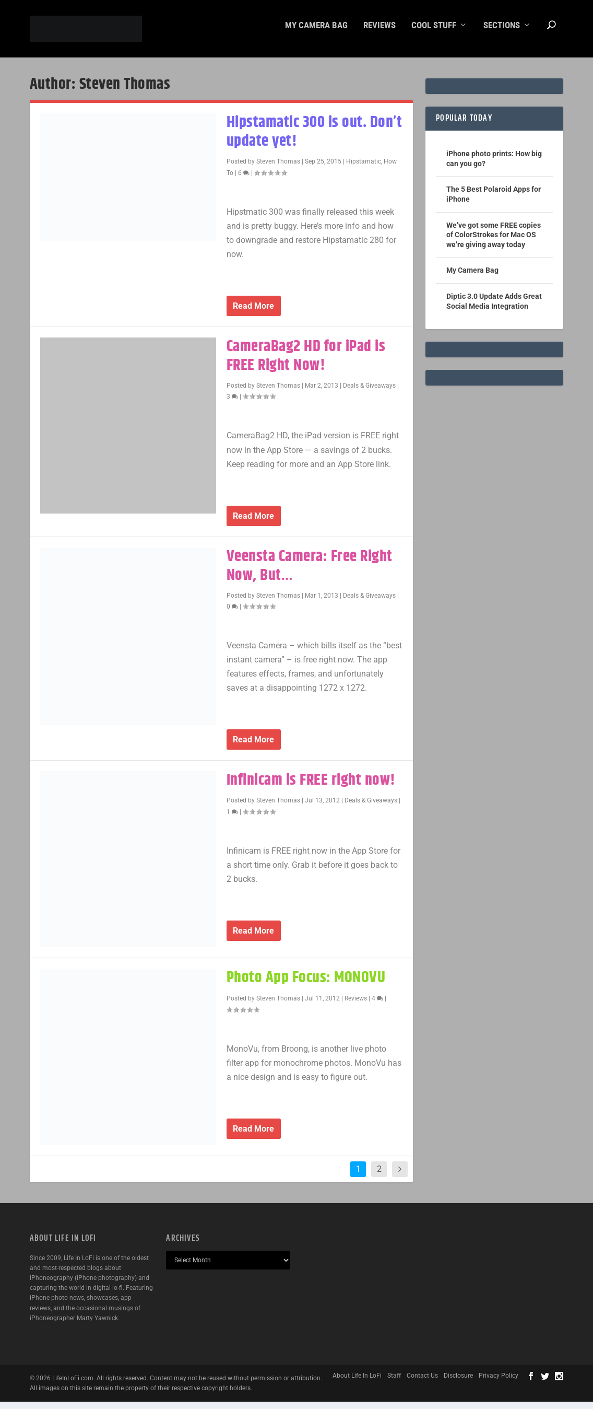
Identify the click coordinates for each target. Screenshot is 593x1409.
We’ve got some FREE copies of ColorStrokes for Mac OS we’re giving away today (493, 241)
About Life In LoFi (357, 1383)
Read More (253, 313)
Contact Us (422, 1383)
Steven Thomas (278, 168)
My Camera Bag (316, 33)
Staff (394, 1383)
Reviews (379, 33)
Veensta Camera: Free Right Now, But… (310, 573)
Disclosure (458, 1383)
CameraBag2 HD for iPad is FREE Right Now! (306, 363)
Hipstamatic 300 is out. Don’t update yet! (314, 139)
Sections (501, 33)
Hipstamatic (363, 168)
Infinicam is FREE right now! (311, 787)
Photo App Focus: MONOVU (306, 985)
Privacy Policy (498, 1383)
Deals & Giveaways (369, 393)
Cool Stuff (433, 33)
